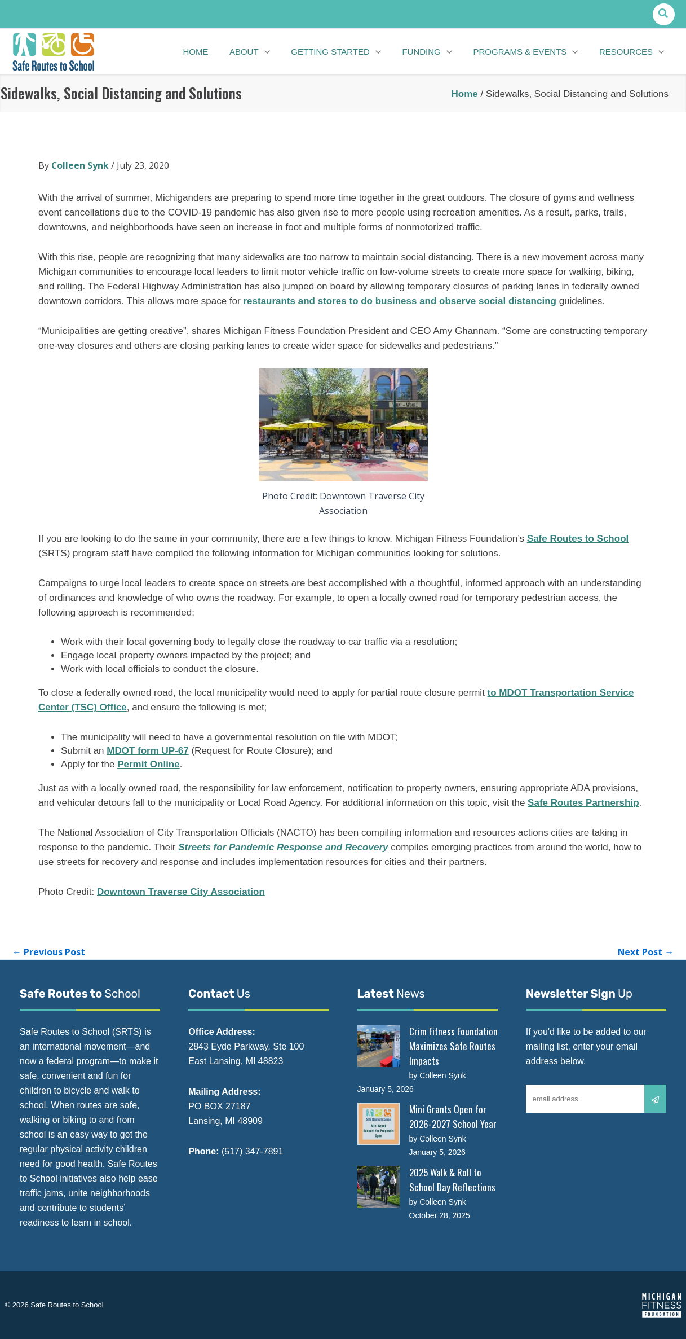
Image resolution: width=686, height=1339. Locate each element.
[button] (664, 14)
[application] (272, 51)
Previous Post (48, 951)
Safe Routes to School (578, 538)
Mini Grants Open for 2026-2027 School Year (453, 1116)
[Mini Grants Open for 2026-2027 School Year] (378, 1124)
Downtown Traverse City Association (181, 891)
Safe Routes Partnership (583, 802)
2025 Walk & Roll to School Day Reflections (452, 1179)
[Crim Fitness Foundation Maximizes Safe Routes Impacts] (378, 1046)
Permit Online (148, 764)
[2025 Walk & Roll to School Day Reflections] (378, 1187)
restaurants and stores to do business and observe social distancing (399, 301)
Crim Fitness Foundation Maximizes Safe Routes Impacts (453, 1046)
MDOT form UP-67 (147, 750)
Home (464, 94)
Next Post (645, 951)
